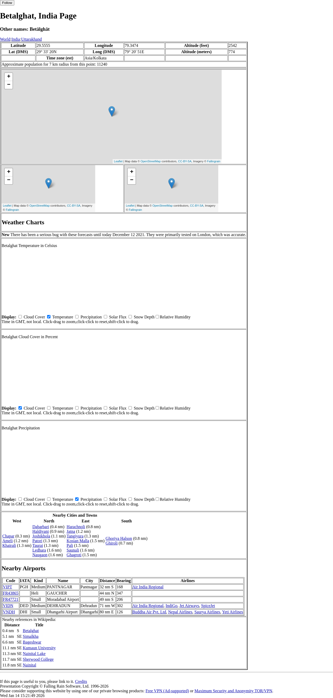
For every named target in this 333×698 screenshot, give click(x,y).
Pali (70, 545)
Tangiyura (75, 536)
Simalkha (31, 636)
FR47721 (10, 599)
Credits (81, 681)
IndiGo (171, 605)
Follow (7, 3)
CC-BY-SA (184, 161)
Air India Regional (148, 587)
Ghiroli (112, 543)
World (5, 39)
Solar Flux (117, 317)
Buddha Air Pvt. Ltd (149, 612)
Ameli (7, 541)
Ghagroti (74, 555)
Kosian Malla (78, 541)
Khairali (9, 545)
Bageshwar (32, 642)
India (15, 39)
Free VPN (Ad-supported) (167, 691)
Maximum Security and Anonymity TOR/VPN (233, 691)
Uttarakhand (31, 39)
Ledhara (39, 550)
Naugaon (40, 555)
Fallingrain (213, 161)
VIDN (8, 605)
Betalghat (31, 630)
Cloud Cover (34, 317)
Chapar (8, 536)
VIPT (7, 587)
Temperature (62, 317)
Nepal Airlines (180, 612)
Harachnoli (76, 526)
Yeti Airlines (232, 612)
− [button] (8, 85)
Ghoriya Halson (119, 538)
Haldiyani (41, 531)
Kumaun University (39, 648)
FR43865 (10, 593)
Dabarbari (41, 526)
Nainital (29, 665)
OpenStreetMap (150, 161)
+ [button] (8, 77)
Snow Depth (144, 317)
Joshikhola (41, 536)
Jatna (71, 531)
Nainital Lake (34, 653)
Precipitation (91, 317)
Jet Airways (189, 605)
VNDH (9, 612)
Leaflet (118, 161)
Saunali (73, 550)
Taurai (38, 545)
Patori (37, 541)
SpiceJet (208, 605)
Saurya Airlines (207, 612)
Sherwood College (38, 659)
